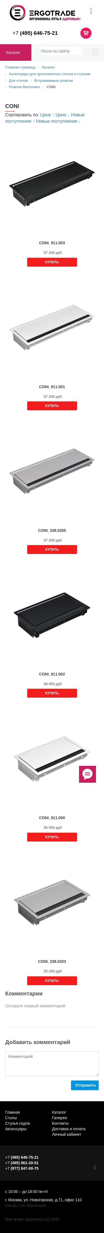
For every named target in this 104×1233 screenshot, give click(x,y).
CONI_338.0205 (52, 530)
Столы (11, 1118)
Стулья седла (17, 1123)
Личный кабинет (66, 1134)
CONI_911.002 (52, 674)
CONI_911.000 (52, 818)
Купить (52, 262)
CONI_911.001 (52, 387)
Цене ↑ (47, 114)
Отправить (85, 1085)
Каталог (13, 52)
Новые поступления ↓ (58, 121)
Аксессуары (16, 1129)
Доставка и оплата (69, 1129)
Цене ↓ (63, 114)
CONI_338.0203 (52, 961)
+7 (35, 33)
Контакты (60, 1123)
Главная (12, 1112)
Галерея (59, 1118)
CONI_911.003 (52, 243)
